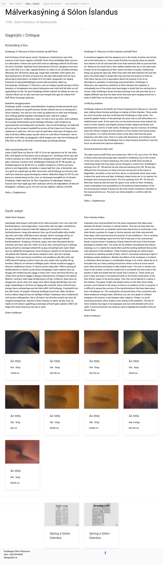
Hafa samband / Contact (77, 4)
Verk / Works (15, 4)
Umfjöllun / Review (52, 4)
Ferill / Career (32, 4)
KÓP (3, 4)
